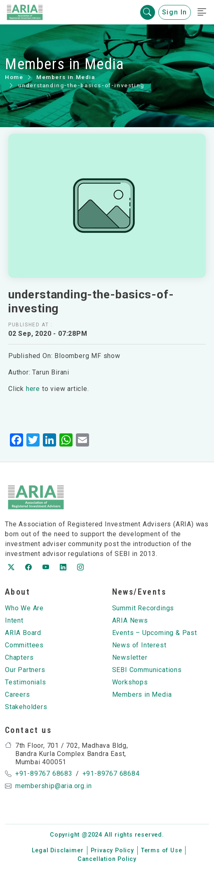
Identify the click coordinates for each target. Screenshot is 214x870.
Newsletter (130, 657)
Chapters (19, 657)
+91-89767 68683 (44, 773)
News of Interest (139, 645)
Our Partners (25, 670)
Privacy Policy (112, 850)
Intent (14, 620)
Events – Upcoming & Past (154, 633)
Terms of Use (161, 850)
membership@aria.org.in (53, 786)
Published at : (30, 325)
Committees (24, 645)
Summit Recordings (143, 608)
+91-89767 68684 (111, 773)
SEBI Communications (147, 670)
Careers (17, 694)
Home (14, 77)
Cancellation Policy (107, 859)
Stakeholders (26, 707)
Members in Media (65, 77)
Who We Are (24, 608)
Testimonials (25, 682)
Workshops (130, 682)
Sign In (174, 12)
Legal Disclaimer (58, 850)
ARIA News (130, 620)
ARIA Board (23, 633)
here (33, 389)
